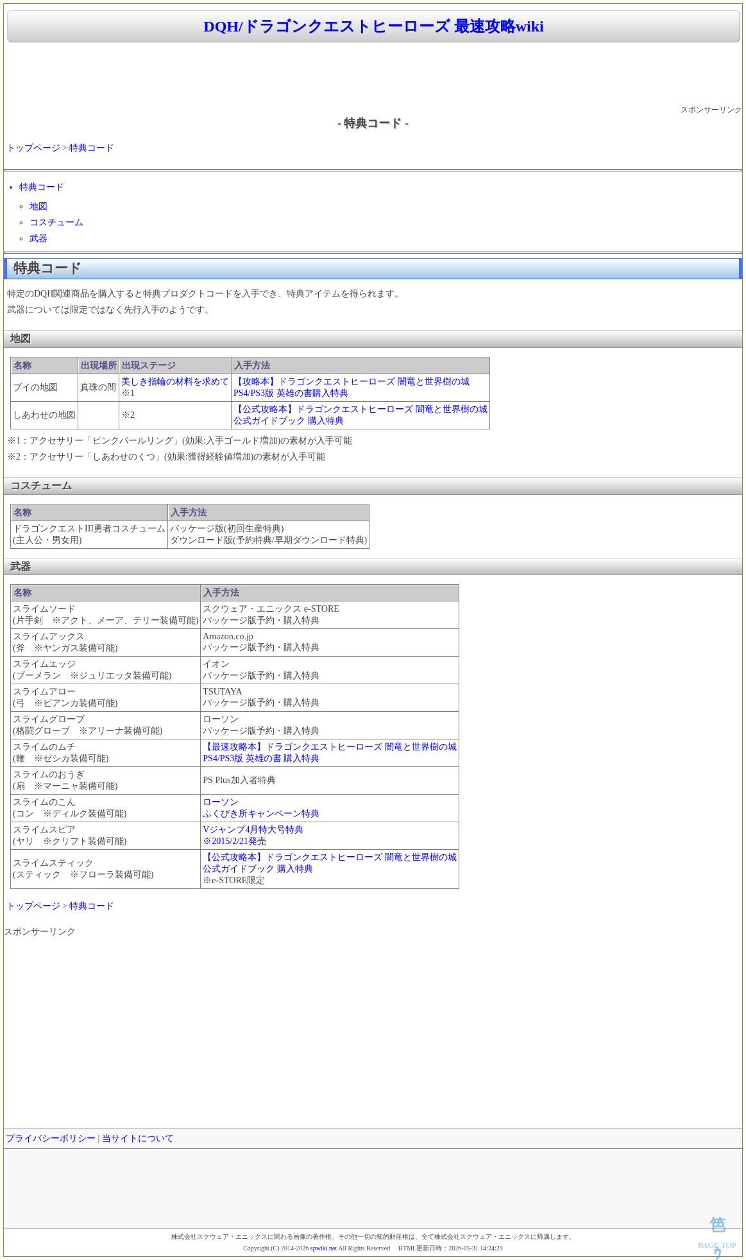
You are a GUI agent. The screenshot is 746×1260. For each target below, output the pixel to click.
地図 (38, 206)
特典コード (91, 148)
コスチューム (56, 222)
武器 (38, 238)
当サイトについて (138, 1138)
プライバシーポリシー (51, 1138)
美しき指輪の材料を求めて (175, 381)
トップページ (33, 148)
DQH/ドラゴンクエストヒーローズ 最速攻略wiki (373, 26)
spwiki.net (323, 1248)
